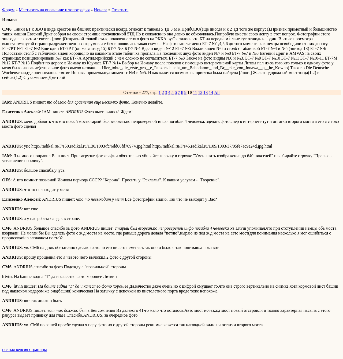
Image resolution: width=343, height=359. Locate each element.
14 (211, 92)
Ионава (100, 10)
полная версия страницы (24, 349)
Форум (8, 10)
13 (205, 92)
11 (195, 92)
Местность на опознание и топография (54, 10)
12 (200, 92)
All (216, 92)
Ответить (119, 10)
